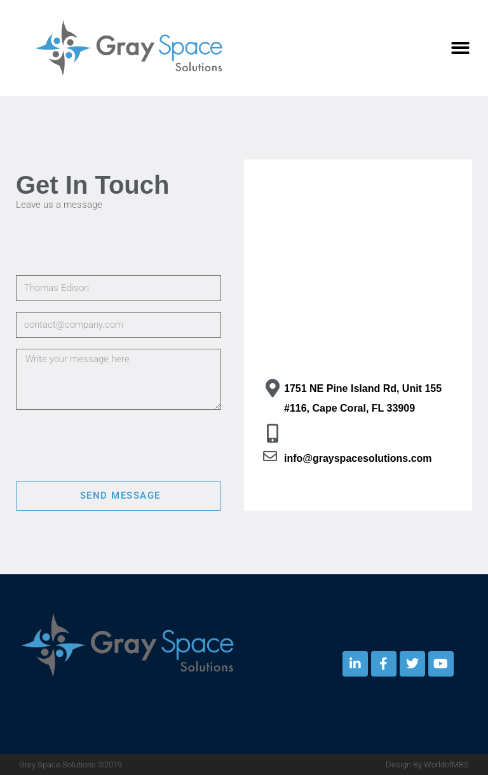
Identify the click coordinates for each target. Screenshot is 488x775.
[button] (461, 48)
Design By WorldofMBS (427, 764)
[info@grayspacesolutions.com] (270, 456)
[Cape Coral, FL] (358, 284)
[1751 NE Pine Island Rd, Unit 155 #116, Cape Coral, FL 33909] (272, 388)
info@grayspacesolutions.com (358, 458)
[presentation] (112, 445)
